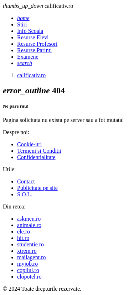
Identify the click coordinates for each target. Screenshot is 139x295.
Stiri (22, 24)
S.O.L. (24, 194)
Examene (27, 57)
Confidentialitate (36, 157)
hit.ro (23, 238)
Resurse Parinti (34, 50)
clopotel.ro (29, 277)
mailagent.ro (31, 257)
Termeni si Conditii (39, 151)
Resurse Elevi (32, 37)
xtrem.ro (27, 251)
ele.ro (23, 231)
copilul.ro (28, 270)
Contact (26, 181)
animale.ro (29, 225)
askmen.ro (29, 219)
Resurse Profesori (37, 44)
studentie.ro (30, 244)
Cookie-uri (29, 144)
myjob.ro (27, 264)
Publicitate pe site (37, 188)
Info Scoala (30, 31)
